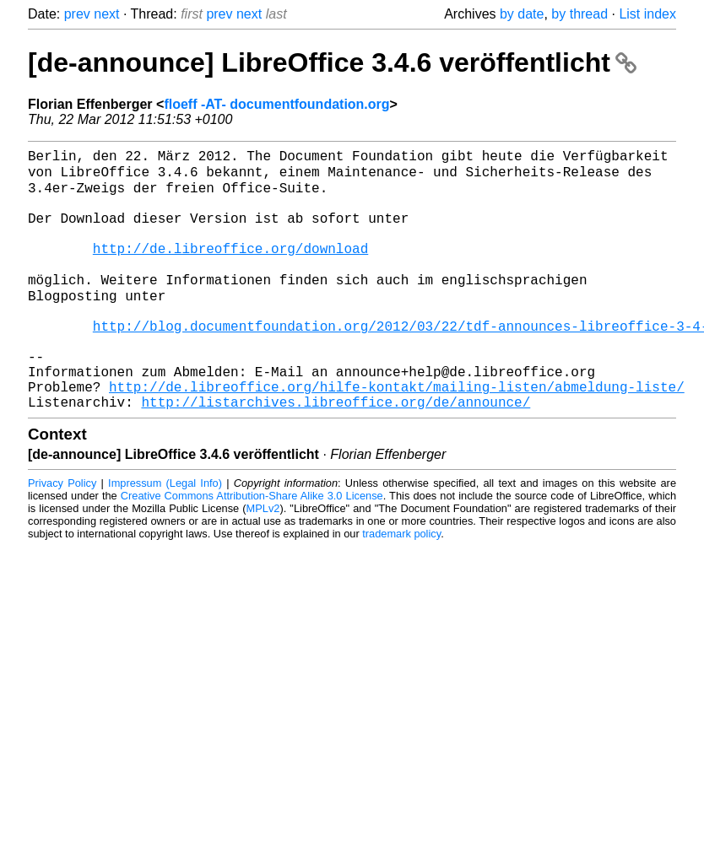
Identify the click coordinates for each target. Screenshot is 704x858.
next (106, 14)
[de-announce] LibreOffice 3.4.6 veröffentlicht (332, 62)
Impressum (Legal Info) (165, 536)
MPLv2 (263, 561)
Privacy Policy (62, 536)
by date (522, 14)
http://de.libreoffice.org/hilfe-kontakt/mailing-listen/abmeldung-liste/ (397, 436)
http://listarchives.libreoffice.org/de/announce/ (335, 454)
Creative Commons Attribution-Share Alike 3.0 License (252, 548)
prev (77, 14)
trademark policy (401, 586)
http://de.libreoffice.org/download (230, 269)
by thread (579, 14)
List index (647, 14)
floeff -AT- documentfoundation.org (276, 104)
